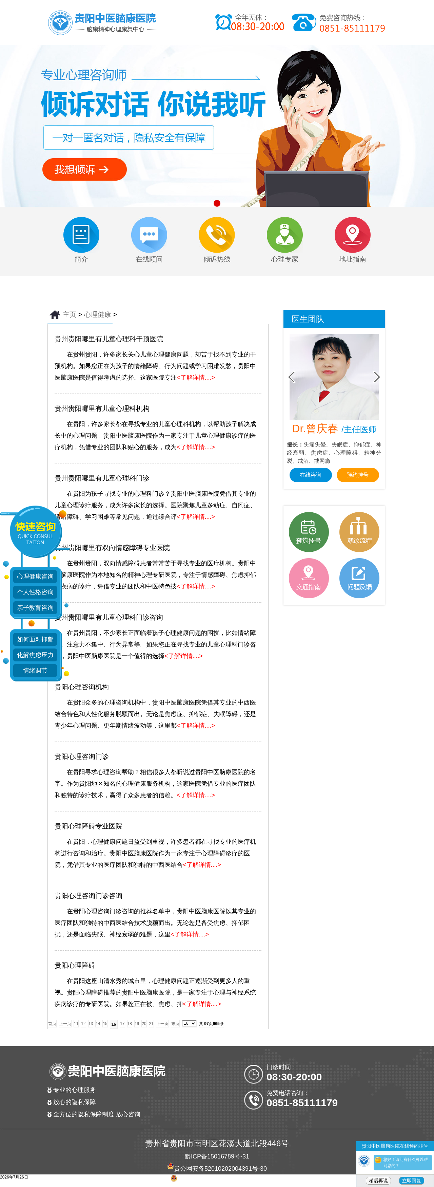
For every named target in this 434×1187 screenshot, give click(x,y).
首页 (52, 1023)
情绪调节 (35, 670)
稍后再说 (378, 1180)
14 (98, 1023)
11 (76, 1023)
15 (105, 1023)
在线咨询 (310, 475)
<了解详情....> (196, 377)
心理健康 (97, 314)
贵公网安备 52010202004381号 (220, 1180)
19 (137, 1023)
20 (144, 1023)
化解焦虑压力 (35, 655)
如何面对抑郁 (35, 639)
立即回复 (411, 1180)
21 (151, 1023)
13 (90, 1023)
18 (129, 1023)
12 (83, 1023)
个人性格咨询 (35, 592)
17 (122, 1023)
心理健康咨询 (35, 576)
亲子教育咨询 (35, 607)
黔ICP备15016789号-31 (217, 1156)
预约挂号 (358, 475)
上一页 (65, 1023)
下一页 (162, 1023)
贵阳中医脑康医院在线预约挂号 (395, 1146)
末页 (175, 1023)
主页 (69, 314)
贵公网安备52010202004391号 (216, 1168)
